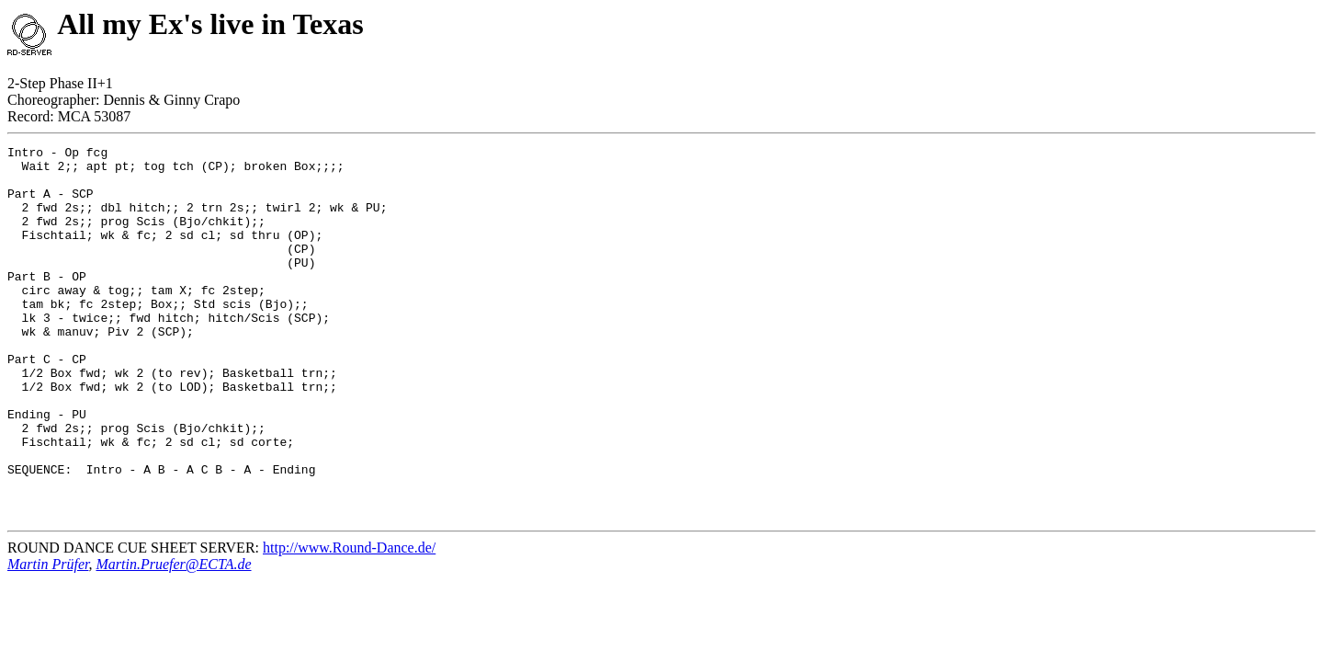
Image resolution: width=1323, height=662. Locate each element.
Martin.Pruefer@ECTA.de (173, 638)
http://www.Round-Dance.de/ (349, 622)
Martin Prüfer (47, 638)
